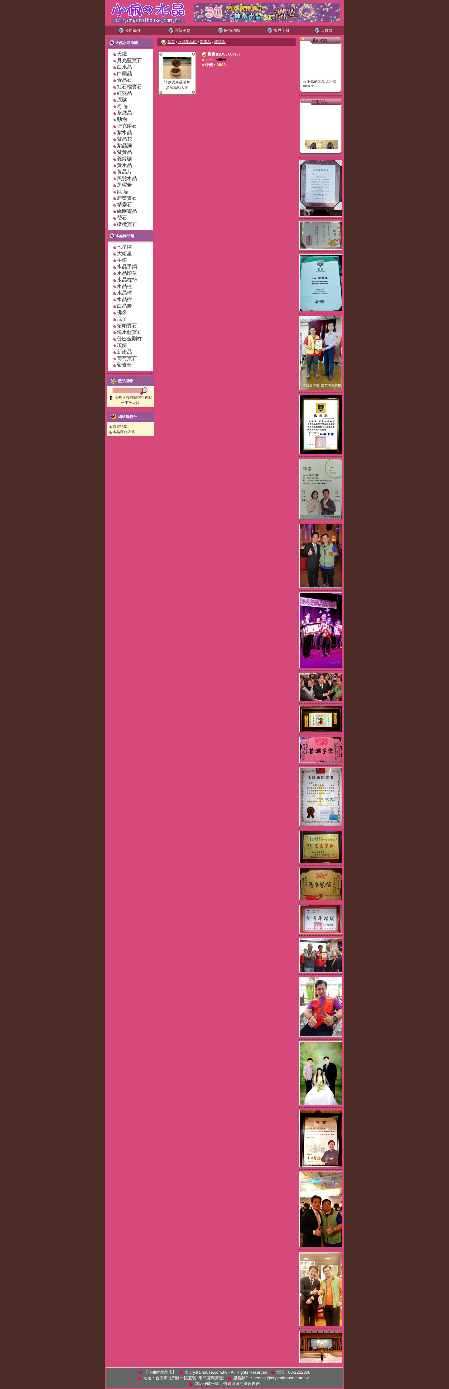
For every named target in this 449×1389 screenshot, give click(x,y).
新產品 (124, 351)
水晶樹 (124, 299)
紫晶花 (124, 139)
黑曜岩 (124, 185)
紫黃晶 (124, 152)
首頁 (171, 42)
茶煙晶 (124, 112)
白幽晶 (124, 73)
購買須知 (120, 426)
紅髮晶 (124, 93)
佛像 (122, 312)
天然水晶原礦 (123, 43)
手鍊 (122, 260)
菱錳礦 (124, 158)
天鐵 (122, 53)
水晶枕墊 (127, 279)
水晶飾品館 (121, 236)
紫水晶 (124, 132)
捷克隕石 (127, 126)
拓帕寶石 (127, 325)
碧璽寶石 (127, 198)
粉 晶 (122, 106)
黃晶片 (124, 171)
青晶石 (124, 80)
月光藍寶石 (129, 60)
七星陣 (124, 247)
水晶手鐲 (127, 266)
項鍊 (122, 345)
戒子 (122, 319)
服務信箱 (229, 30)
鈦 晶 (122, 191)
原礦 (124, 99)
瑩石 (122, 217)
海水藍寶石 (129, 332)
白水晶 (124, 67)
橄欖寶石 (127, 224)
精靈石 (124, 204)
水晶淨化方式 (124, 432)
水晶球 (124, 292)
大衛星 (124, 253)
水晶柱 (124, 286)
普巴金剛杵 (129, 338)
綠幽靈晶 (127, 211)
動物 (122, 119)
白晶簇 (124, 306)
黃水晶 (124, 165)
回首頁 (324, 30)
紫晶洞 (124, 145)
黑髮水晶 (127, 178)
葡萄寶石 (127, 358)
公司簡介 (130, 30)
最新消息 (179, 30)
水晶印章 (127, 273)
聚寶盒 (124, 365)
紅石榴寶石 (129, 86)
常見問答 (278, 30)
